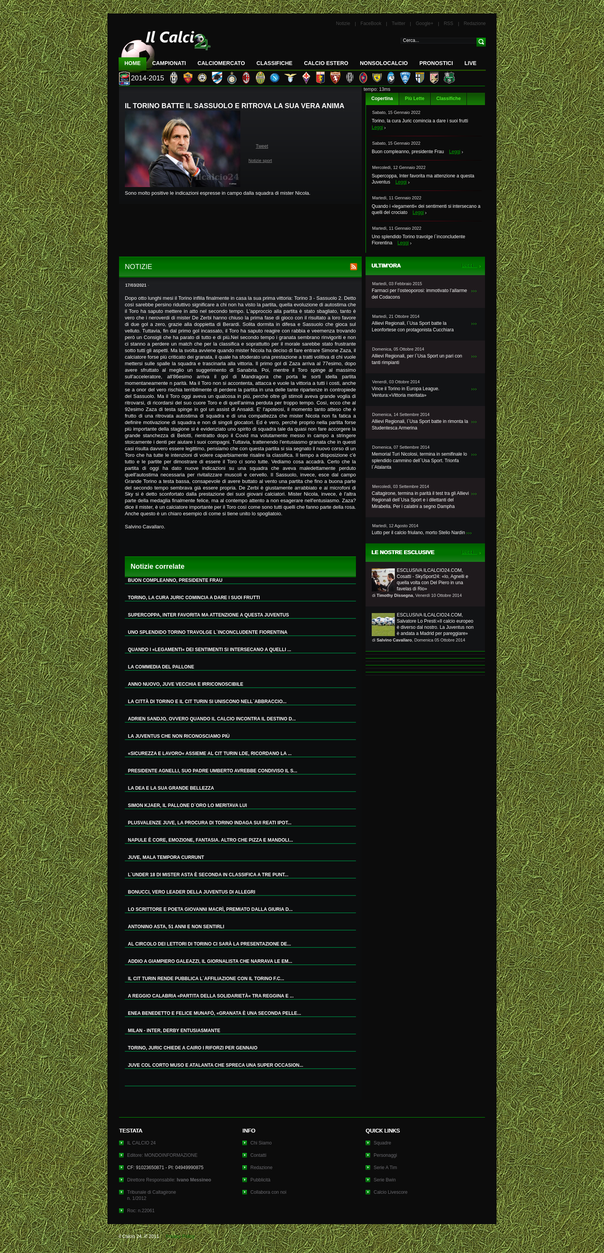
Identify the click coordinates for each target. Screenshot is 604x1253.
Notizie (343, 23)
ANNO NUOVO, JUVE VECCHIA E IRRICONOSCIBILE (185, 684)
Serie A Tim (385, 1167)
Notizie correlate (158, 566)
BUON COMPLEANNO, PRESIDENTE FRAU (175, 580)
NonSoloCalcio (384, 63)
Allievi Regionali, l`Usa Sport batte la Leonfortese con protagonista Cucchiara (413, 326)
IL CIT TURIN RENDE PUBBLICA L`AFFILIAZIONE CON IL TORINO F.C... (206, 978)
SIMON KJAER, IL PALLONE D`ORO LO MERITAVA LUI (187, 805)
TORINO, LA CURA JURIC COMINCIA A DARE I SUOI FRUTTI (194, 597)
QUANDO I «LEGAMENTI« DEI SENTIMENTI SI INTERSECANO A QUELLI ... (209, 649)
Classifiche (448, 98)
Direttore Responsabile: (169, 1180)
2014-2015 (147, 78)
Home (132, 63)
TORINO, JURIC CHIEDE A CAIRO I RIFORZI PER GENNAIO (192, 1048)
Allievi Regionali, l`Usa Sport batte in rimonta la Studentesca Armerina (420, 425)
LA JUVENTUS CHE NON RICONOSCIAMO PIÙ (179, 736)
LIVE (470, 63)
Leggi (377, 127)
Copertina (382, 98)
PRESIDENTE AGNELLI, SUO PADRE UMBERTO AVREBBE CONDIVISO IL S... (212, 771)
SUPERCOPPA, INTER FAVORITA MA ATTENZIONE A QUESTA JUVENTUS (208, 615)
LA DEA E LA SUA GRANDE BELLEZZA (171, 788)
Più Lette (414, 98)
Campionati (169, 63)
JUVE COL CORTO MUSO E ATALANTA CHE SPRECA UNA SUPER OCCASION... (215, 1065)
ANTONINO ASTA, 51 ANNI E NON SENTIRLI (176, 926)
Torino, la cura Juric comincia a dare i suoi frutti (420, 121)
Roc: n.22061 (140, 1210)
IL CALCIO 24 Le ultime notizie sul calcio (165, 49)
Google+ (424, 23)
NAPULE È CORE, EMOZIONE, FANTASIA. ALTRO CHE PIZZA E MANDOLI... (210, 840)
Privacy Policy (180, 1236)
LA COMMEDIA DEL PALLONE (161, 667)
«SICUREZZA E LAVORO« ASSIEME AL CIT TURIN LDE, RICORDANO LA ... (210, 753)
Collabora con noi (268, 1192)
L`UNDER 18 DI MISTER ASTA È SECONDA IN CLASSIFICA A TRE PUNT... (208, 874)
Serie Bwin (385, 1180)
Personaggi (385, 1155)
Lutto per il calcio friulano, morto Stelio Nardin (418, 532)
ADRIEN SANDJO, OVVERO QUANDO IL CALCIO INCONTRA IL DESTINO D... (212, 719)
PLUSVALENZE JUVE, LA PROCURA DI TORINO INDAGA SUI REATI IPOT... (210, 822)
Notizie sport (260, 160)
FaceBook (371, 23)
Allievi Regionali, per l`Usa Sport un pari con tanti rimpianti (417, 359)
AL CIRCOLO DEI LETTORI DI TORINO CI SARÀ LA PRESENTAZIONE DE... (209, 944)
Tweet (262, 146)
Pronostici (436, 63)
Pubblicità (260, 1180)
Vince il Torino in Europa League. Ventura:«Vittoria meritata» (406, 392)
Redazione (475, 23)
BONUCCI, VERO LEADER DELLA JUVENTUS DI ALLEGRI (191, 892)
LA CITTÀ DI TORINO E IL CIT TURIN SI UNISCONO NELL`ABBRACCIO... (207, 701)
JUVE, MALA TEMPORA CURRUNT (166, 857)
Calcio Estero (326, 63)
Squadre (382, 1143)
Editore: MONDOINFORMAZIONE (162, 1155)
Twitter (398, 23)
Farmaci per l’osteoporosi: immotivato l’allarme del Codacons (419, 294)
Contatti (258, 1155)
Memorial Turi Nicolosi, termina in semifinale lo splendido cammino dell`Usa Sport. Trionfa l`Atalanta (419, 460)
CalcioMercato (221, 63)
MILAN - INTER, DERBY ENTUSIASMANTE (174, 1030)
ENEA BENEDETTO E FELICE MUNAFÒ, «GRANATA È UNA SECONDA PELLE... (214, 1013)
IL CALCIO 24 (141, 1143)
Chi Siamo (261, 1143)
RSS (448, 23)
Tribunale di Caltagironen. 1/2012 (151, 1195)
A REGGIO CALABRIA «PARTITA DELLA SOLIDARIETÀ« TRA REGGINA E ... (211, 996)
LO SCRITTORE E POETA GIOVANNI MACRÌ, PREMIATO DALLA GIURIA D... (210, 909)
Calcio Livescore (391, 1192)
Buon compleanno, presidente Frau (408, 151)
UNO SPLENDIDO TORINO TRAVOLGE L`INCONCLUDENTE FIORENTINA (207, 632)
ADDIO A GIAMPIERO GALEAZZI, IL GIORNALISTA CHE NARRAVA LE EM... (210, 961)
